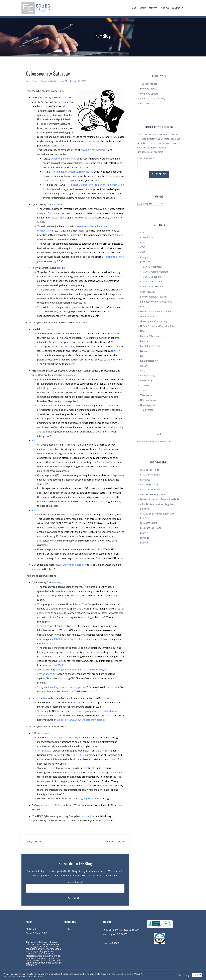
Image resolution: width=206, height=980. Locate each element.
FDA (142, 306)
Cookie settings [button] (183, 975)
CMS (142, 252)
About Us (31, 928)
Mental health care (150, 346)
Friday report (147, 103)
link (45, 698)
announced (43, 733)
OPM (142, 370)
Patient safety (147, 375)
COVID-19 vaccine (152, 281)
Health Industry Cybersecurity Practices (72, 171)
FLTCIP (144, 542)
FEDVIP (144, 532)
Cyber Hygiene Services (63, 158)
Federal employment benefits (155, 311)
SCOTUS (144, 385)
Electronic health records (153, 296)
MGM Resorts (61, 639)
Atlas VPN (69, 346)
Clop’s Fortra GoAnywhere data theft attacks (80, 719)
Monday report (148, 88)
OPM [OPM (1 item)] (170, 441)
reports (48, 329)
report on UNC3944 (52, 665)
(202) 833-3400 (111, 942)
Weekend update (115, 841)
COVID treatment (152, 266)
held (64, 106)
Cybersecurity (47, 81)
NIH (142, 355)
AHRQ (143, 242)
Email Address (75, 882)
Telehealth (146, 395)
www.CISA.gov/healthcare (94, 149)
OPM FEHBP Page (149, 469)
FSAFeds (144, 537)
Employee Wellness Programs (156, 301)
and (33, 440)
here (71, 363)
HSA (142, 331)
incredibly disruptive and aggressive (67, 687)
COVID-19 (145, 262)
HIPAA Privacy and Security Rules (157, 326)
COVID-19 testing (152, 276)
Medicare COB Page (150, 527)
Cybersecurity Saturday (152, 98)
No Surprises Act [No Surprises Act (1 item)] (161, 441)
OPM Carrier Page (150, 474)
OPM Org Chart (148, 522)
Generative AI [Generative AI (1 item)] (146, 441)
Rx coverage (146, 380)
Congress (145, 257)
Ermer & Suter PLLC (36, 933)
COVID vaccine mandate (155, 271)
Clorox (103, 639)
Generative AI (60, 81)
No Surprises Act (149, 360)
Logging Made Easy (66, 737)
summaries (69, 375)
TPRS (67, 928)
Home (133, 8)
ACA (142, 232)
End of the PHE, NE (153, 286)
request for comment (50, 213)
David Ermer (31, 81)
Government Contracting (153, 321)
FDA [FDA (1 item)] (138, 441)
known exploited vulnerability (71, 564)
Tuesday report (148, 83)
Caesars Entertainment (82, 639)
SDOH (143, 390)
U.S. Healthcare (148, 400)
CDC (142, 247)
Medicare (145, 341)
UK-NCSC (77, 755)
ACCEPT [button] (197, 975)
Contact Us (177, 8)
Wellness (148, 237)
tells (59, 267)
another (35, 569)
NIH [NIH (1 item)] (153, 441)
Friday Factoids (33, 841)
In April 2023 (45, 750)
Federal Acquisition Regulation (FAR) (159, 499)
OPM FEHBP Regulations (153, 494)
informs (56, 204)
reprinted (86, 816)
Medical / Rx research (151, 336)
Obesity (144, 365)
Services (153, 8)
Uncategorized (148, 405)
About (143, 8)
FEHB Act (145, 479)
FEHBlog (165, 8)
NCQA (143, 350)
